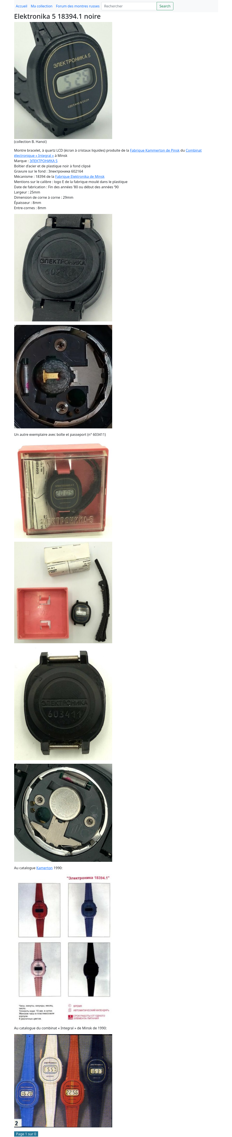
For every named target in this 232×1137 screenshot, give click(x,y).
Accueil (21, 6)
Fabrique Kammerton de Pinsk (155, 150)
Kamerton (44, 867)
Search (165, 6)
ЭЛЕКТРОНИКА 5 (44, 160)
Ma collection (41, 6)
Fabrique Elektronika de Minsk (80, 176)
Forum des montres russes (78, 6)
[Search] (129, 6)
